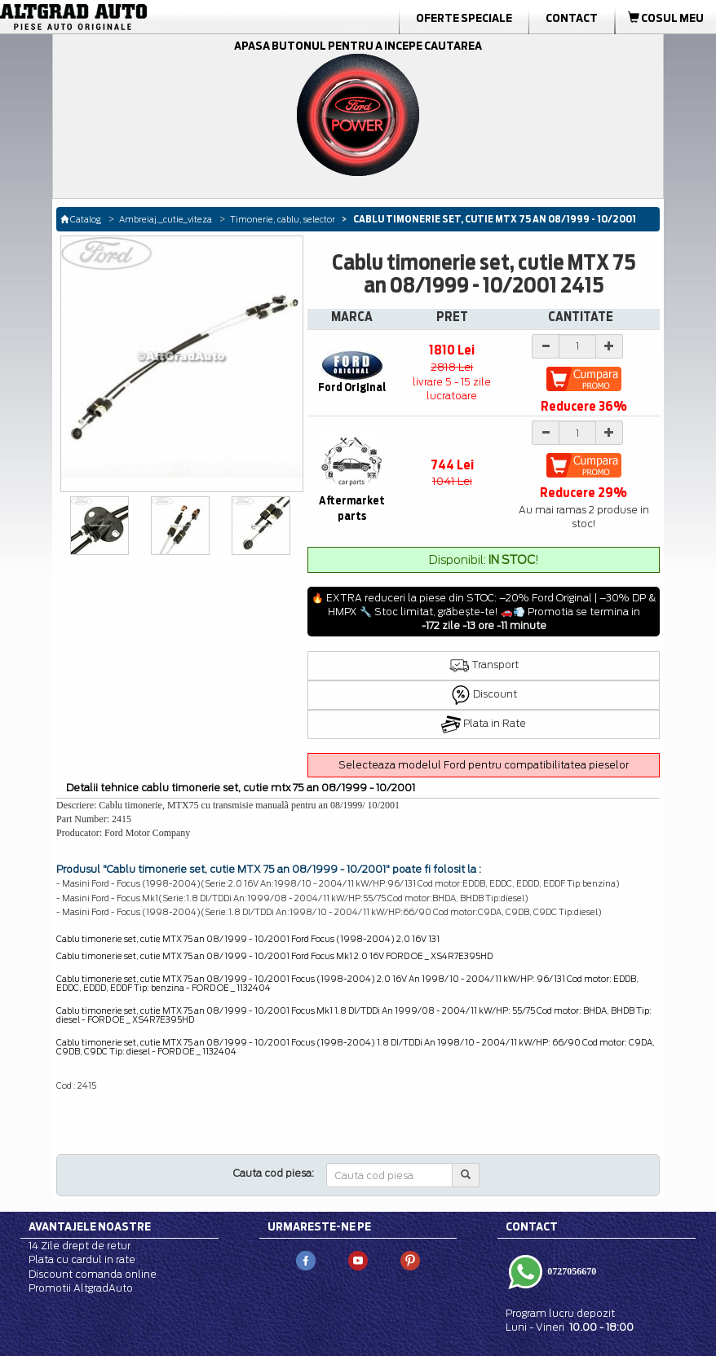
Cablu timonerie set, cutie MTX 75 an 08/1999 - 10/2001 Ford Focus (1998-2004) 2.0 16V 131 (248, 939)
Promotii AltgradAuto (81, 1288)
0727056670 (570, 1271)
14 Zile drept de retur (79, 1245)
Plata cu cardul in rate (82, 1259)
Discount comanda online (93, 1274)
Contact (572, 17)
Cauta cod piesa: (273, 1173)
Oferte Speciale (464, 17)
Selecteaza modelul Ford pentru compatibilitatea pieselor (483, 765)
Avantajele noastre (90, 1226)
